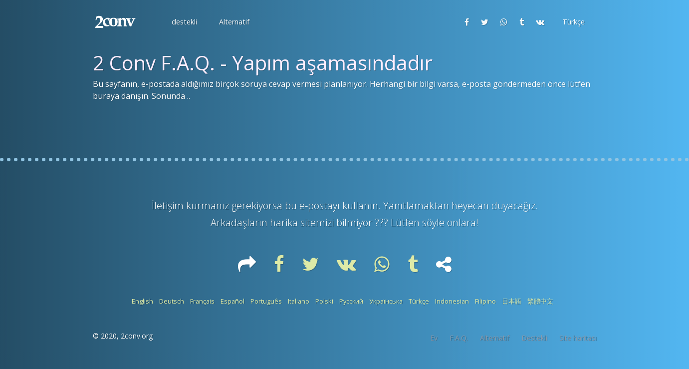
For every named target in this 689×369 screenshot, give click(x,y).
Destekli (534, 338)
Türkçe (419, 301)
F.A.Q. (459, 338)
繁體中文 (540, 301)
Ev (434, 338)
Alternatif (494, 338)
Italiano (298, 301)
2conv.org (137, 336)
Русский (351, 301)
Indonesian (452, 301)
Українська (386, 301)
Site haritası (578, 338)
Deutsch (171, 301)
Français (202, 301)
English (142, 301)
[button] (183, 21)
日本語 (511, 301)
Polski (324, 301)
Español (232, 301)
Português (266, 301)
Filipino (485, 301)
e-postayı (320, 205)
